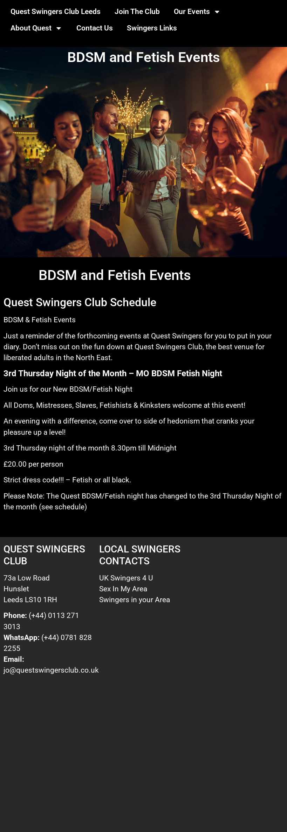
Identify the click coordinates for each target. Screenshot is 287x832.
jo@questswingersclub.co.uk (51, 670)
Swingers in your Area (134, 600)
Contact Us (94, 28)
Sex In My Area (123, 589)
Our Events (197, 12)
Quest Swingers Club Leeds (56, 11)
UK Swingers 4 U (126, 578)
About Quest (36, 28)
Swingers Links (152, 28)
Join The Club (137, 11)
